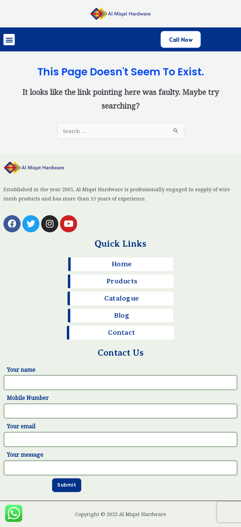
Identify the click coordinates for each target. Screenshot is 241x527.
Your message (120, 463)
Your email (120, 434)
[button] (9, 39)
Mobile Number (120, 406)
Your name (120, 378)
